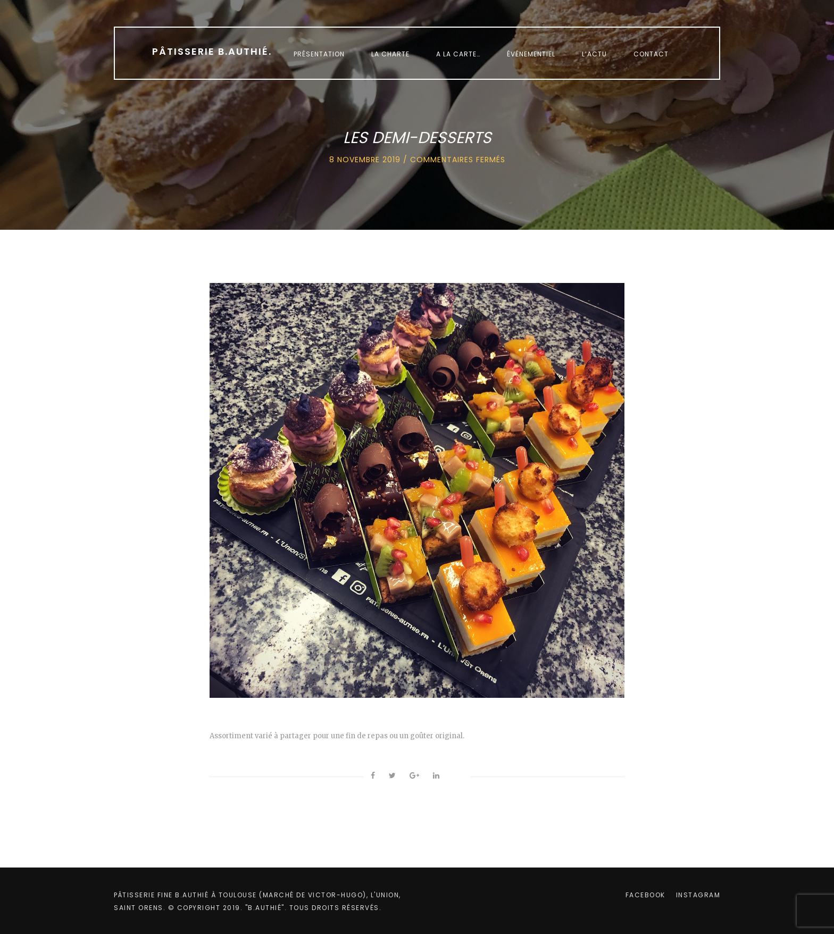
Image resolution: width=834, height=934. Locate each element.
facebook (645, 894)
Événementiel (531, 54)
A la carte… (458, 54)
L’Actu (594, 54)
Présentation (319, 54)
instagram (698, 894)
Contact (651, 54)
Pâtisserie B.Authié (212, 51)
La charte (390, 54)
